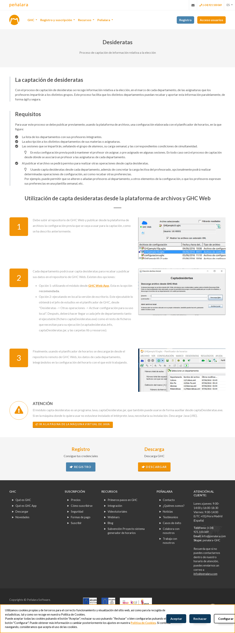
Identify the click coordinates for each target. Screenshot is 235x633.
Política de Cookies (143, 622)
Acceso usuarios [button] (211, 20)
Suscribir (76, 523)
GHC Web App (98, 285)
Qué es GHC (23, 500)
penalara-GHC (211, 540)
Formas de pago (80, 517)
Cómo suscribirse (82, 505)
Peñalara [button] (104, 20)
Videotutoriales (117, 511)
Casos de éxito (172, 523)
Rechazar (200, 618)
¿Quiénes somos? (173, 505)
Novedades (22, 517)
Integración (115, 505)
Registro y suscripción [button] (56, 20)
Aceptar (176, 618)
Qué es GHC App (26, 505)
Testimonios (170, 517)
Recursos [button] (85, 20)
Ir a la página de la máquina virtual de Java (73, 424)
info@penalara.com (214, 536)
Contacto (169, 500)
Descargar (154, 467)
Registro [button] (185, 20)
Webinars (114, 517)
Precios (76, 500)
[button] (229, 5)
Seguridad (77, 511)
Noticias (168, 511)
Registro (80, 467)
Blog (110, 523)
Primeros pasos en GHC (122, 500)
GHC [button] (31, 20)
